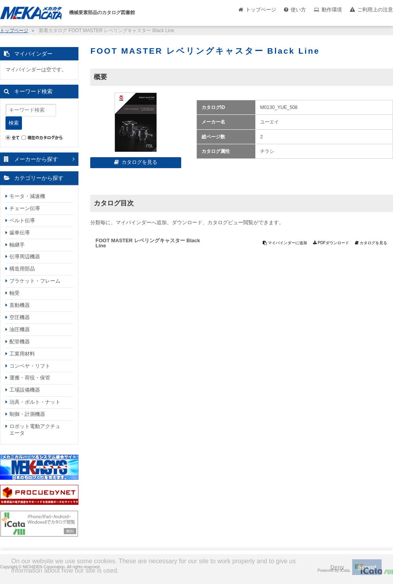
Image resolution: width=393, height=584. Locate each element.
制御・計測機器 (27, 414)
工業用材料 (22, 354)
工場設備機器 (24, 390)
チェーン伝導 (24, 208)
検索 (14, 123)
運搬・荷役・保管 (29, 378)
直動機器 (19, 305)
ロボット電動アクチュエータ (34, 429)
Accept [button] (367, 567)
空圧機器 (19, 317)
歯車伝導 (19, 233)
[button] (12, 576)
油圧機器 (19, 329)
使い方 (298, 10)
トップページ (261, 10)
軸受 (14, 293)
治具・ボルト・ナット (34, 402)
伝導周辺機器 (24, 256)
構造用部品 (22, 269)
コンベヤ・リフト (29, 366)
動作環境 (332, 10)
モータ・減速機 (27, 196)
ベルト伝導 (22, 220)
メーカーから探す (36, 159)
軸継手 (17, 245)
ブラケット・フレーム (34, 281)
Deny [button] (337, 567)
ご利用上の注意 (375, 10)
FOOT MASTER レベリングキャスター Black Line (147, 243)
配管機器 (19, 342)
